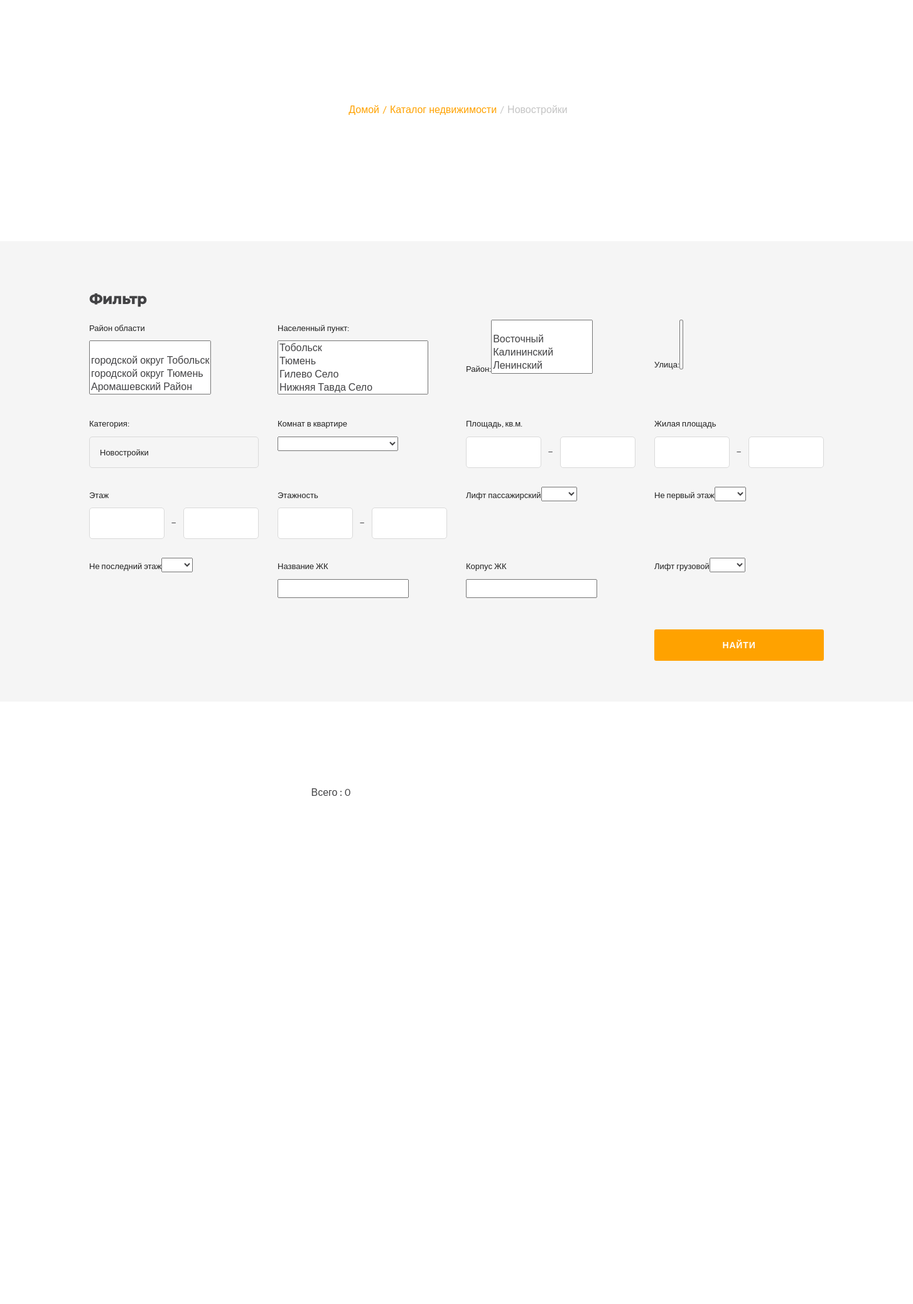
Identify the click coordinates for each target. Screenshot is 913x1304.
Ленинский (542, 365)
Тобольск (353, 347)
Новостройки (537, 109)
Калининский (542, 352)
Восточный (542, 338)
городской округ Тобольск (150, 360)
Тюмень (353, 360)
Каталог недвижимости (443, 109)
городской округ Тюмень (150, 373)
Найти (738, 644)
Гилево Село (353, 374)
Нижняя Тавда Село (353, 387)
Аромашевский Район (150, 386)
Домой (363, 109)
